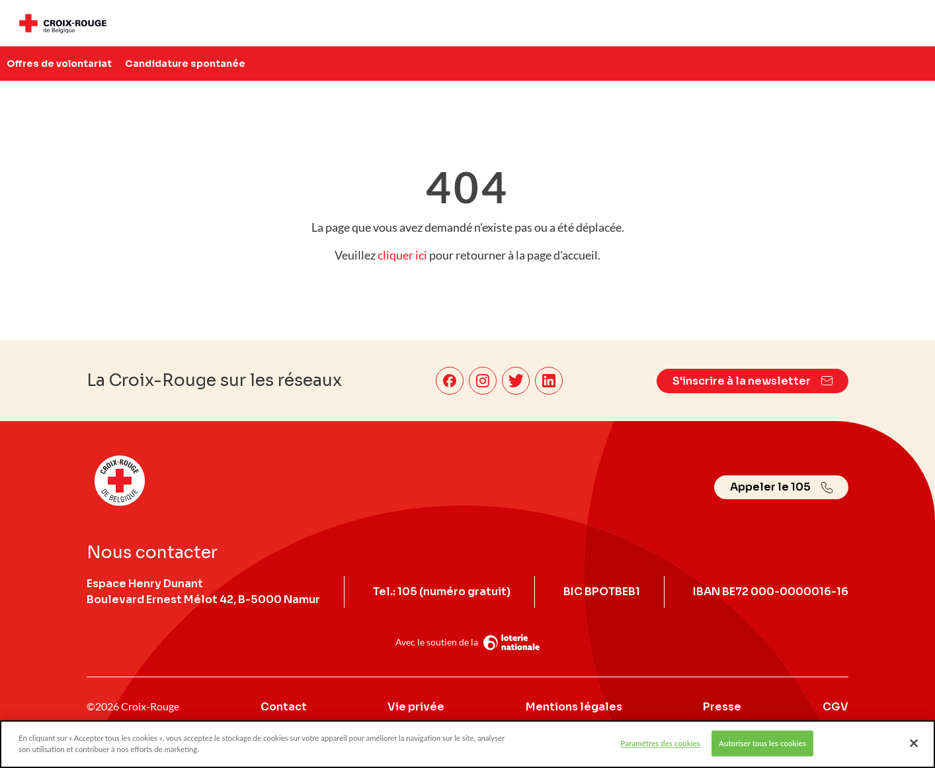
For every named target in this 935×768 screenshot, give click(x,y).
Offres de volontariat (59, 64)
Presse (722, 707)
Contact (284, 707)
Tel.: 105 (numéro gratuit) (441, 592)
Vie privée (415, 707)
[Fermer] (913, 748)
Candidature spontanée (185, 64)
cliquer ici (402, 255)
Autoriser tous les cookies (762, 748)
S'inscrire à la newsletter (752, 381)
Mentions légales (574, 707)
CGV (835, 707)
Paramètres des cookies (660, 748)
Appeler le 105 (781, 487)
